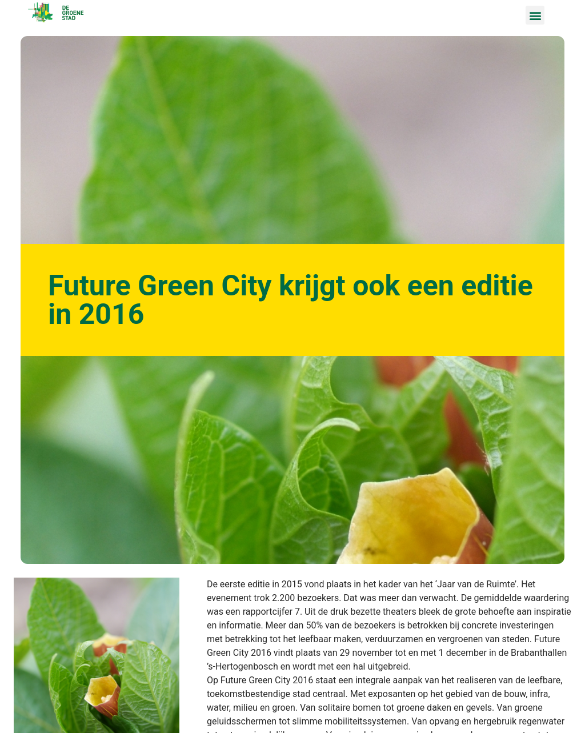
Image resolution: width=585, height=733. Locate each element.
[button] (535, 15)
